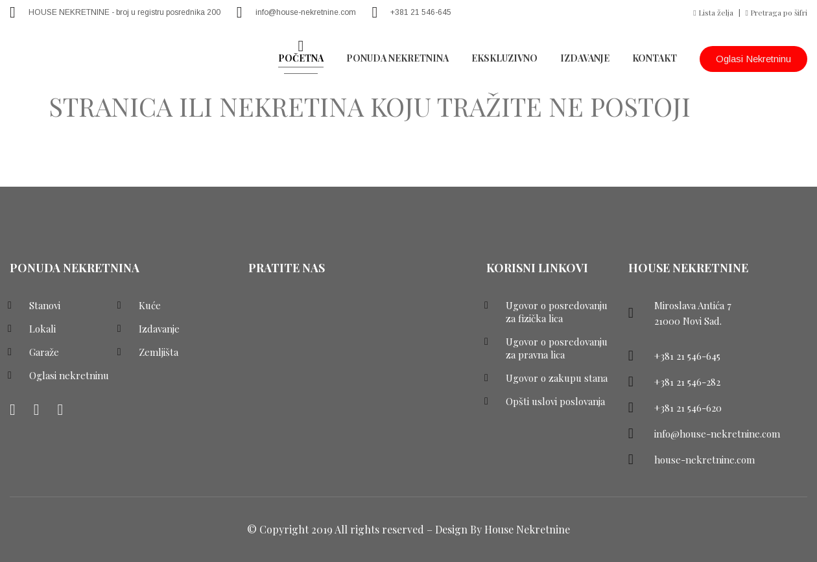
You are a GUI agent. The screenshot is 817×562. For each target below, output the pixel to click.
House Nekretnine (527, 529)
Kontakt (654, 58)
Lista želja (713, 12)
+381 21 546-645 (420, 12)
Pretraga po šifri (776, 12)
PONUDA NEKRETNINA (397, 58)
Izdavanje (585, 58)
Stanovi (44, 305)
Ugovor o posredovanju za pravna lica (557, 348)
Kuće (150, 305)
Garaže (44, 351)
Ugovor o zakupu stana (557, 377)
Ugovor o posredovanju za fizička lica (557, 312)
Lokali (42, 328)
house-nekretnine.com (704, 459)
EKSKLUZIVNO (504, 58)
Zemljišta (158, 351)
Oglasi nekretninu (753, 58)
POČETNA (301, 58)
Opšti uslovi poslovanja (555, 401)
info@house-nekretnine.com (305, 12)
